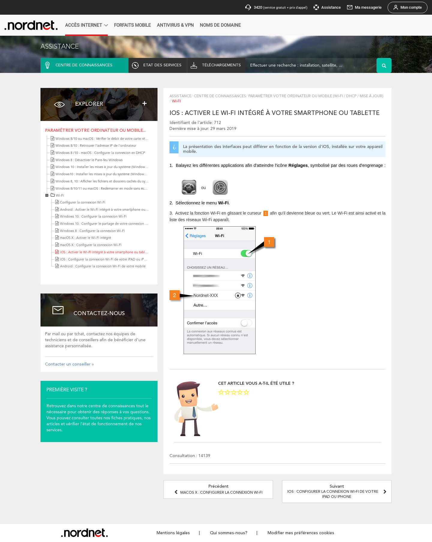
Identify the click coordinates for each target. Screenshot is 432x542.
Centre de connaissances (220, 96)
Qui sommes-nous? (229, 533)
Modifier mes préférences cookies (301, 533)
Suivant (337, 491)
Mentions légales (173, 533)
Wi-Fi (60, 195)
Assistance (180, 96)
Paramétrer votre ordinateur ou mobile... (95, 130)
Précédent (218, 489)
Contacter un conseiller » (69, 364)
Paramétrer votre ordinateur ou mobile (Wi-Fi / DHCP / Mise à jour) (315, 96)
